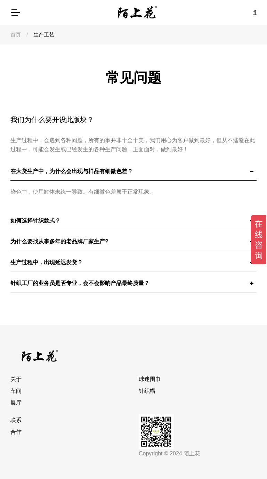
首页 (15, 35)
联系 (16, 420)
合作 (16, 432)
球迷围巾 (150, 379)
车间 (16, 391)
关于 (16, 379)
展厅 (16, 403)
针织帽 (147, 391)
